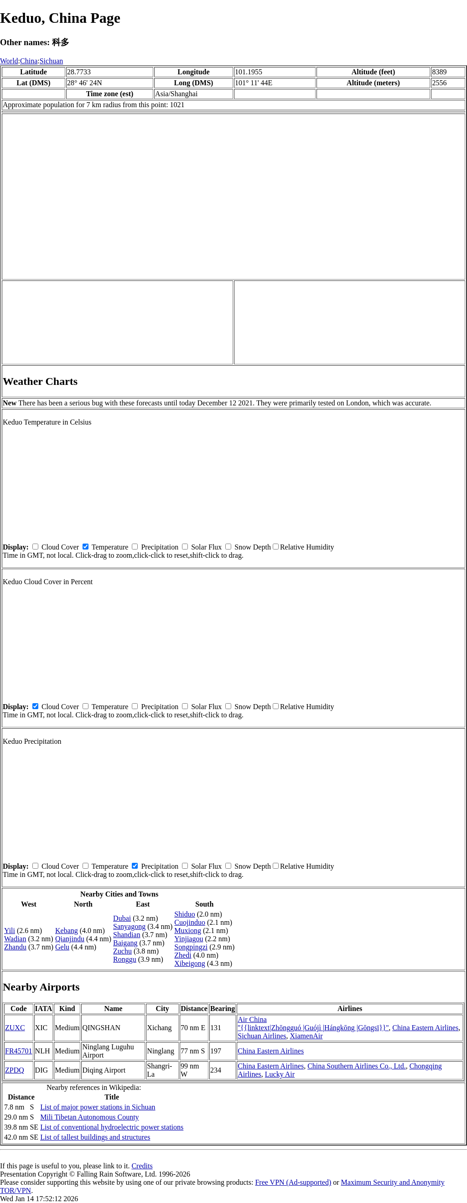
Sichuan (51, 61)
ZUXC (15, 1028)
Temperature (110, 547)
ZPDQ (14, 1070)
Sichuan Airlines (262, 1036)
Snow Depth (252, 547)
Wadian (15, 939)
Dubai (122, 918)
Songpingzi (191, 947)
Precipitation (159, 547)
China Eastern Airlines (425, 1028)
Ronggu (124, 959)
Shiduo (184, 914)
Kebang (66, 930)
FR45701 (18, 1051)
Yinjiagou (188, 939)
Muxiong (187, 930)
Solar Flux (206, 547)
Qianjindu (69, 939)
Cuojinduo (189, 922)
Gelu (62, 947)
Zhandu (15, 947)
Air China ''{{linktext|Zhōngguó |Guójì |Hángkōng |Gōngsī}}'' (313, 1024)
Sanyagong (129, 926)
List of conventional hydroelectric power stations (111, 1127)
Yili (9, 930)
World (9, 61)
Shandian (126, 935)
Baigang (125, 943)
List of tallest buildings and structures (95, 1137)
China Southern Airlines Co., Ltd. (356, 1066)
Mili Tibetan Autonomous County (89, 1117)
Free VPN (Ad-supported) (293, 1182)
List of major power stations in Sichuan (97, 1107)
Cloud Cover (60, 547)
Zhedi (182, 955)
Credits (141, 1166)
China (28, 61)
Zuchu (122, 951)
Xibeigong (189, 963)
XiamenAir (306, 1036)
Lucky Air (280, 1074)
